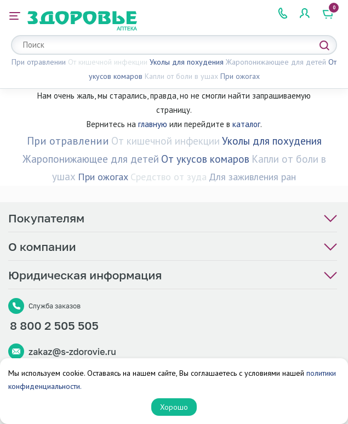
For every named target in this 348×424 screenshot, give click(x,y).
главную (152, 124)
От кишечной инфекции (107, 62)
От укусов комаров (205, 158)
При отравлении (39, 62)
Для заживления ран (252, 176)
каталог (246, 124)
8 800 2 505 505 (54, 325)
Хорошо (174, 407)
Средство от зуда (168, 176)
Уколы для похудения (187, 62)
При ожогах (240, 76)
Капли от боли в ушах (181, 76)
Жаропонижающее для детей (276, 62)
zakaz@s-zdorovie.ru (72, 351)
